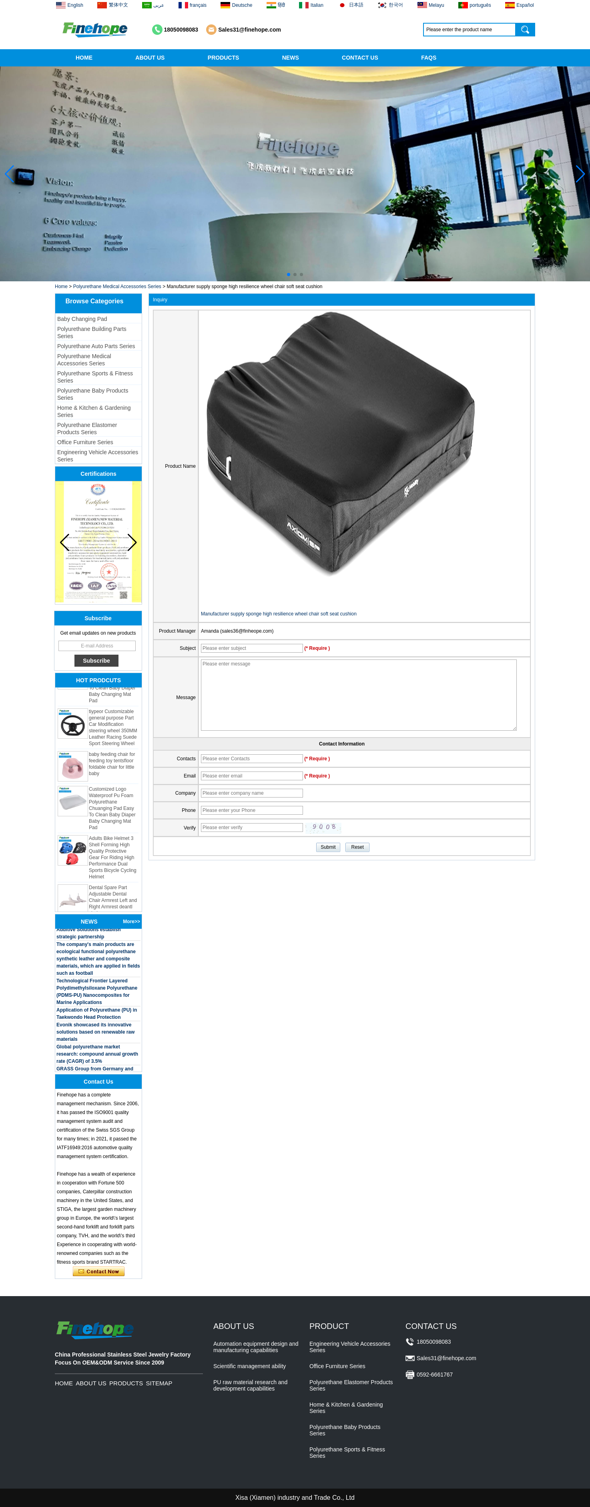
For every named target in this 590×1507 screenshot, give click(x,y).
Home (61, 286)
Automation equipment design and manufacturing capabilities (255, 1347)
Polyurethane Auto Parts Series (96, 346)
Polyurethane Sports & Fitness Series (95, 377)
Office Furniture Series (85, 442)
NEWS (290, 57)
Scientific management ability (249, 1366)
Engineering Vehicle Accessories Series (97, 456)
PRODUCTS (223, 57)
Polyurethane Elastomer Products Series (87, 428)
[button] (288, 274)
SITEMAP (159, 1383)
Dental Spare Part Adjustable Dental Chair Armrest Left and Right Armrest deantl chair (113, 902)
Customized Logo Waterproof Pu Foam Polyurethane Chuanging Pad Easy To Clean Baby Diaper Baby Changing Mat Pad (112, 810)
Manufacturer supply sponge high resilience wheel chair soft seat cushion (279, 614)
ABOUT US (150, 57)
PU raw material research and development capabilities (250, 1385)
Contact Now (98, 1272)
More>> (131, 921)
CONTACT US (360, 57)
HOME (84, 57)
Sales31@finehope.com (249, 29)
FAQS (428, 57)
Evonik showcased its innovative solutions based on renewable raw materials (95, 1034)
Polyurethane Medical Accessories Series (117, 286)
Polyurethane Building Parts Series (91, 332)
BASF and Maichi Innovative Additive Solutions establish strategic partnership (88, 931)
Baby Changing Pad (82, 319)
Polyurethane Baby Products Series (92, 394)
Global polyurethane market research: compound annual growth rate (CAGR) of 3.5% (97, 1056)
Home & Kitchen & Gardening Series (94, 411)
